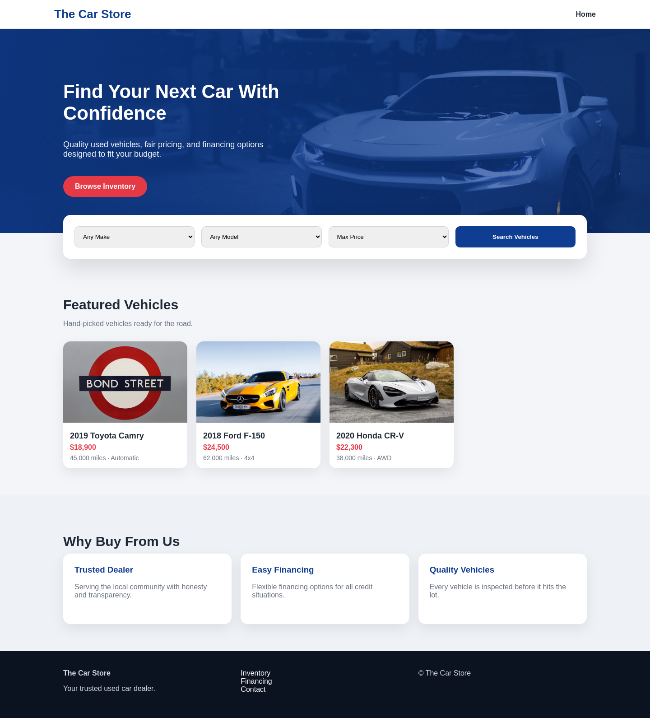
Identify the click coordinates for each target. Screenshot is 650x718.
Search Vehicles (515, 236)
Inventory (255, 673)
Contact (253, 689)
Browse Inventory (105, 186)
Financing (256, 681)
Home (586, 14)
